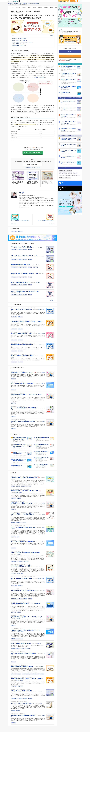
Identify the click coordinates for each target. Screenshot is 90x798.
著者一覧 (29, 7)
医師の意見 (13, 498)
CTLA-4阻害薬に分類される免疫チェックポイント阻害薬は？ (27, 321)
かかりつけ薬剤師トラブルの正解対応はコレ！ (23, 514)
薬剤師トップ (10, 3)
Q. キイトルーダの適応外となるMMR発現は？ (23, 383)
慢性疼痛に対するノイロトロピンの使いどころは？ (24, 491)
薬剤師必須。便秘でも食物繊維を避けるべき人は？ (24, 273)
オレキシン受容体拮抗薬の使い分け (20, 282)
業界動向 (75, 173)
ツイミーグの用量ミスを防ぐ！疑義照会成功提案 (24, 477)
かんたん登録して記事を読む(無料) (32, 152)
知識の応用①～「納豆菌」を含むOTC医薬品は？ (23, 42)
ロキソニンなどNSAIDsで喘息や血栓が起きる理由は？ (25, 552)
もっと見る (51, 300)
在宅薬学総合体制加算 (26, 674)
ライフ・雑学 (14, 231)
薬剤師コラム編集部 (41, 333)
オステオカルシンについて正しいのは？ (21, 309)
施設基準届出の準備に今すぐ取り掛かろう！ (23, 666)
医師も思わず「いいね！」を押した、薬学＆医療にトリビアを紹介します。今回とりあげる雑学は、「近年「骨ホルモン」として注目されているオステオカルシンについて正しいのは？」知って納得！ (28, 313)
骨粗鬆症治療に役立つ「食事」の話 (20, 264)
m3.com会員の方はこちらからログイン (33, 167)
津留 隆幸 (41, 666)
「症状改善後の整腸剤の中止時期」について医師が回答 (25, 603)
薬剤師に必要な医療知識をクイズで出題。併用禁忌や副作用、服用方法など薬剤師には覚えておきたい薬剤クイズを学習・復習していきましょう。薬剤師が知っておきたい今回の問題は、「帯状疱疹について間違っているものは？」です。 (28, 375)
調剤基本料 (35, 674)
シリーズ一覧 (24, 7)
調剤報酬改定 (41, 674)
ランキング (18, 7)
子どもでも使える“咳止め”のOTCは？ (21, 643)
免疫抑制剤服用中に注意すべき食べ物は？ (22, 344)
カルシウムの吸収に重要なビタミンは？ (21, 333)
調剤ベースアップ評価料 (16, 674)
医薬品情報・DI (14, 249)
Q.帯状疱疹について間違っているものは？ (22, 372)
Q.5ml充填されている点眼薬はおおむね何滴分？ (24, 421)
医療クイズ (40, 7)
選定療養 (34, 7)
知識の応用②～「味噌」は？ (19, 43)
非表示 (51, 35)
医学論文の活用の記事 (39, 77)
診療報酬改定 (46, 7)
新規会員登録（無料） (32, 164)
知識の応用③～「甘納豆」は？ (19, 45)
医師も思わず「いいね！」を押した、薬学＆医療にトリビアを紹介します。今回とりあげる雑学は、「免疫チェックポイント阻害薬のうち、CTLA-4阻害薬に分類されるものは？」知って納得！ (28, 325)
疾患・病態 (35, 267)
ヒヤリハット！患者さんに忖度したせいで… (23, 703)
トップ (13, 7)
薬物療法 (19, 612)
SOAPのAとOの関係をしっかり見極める (22, 566)
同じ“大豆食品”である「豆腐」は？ (20, 40)
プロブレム (13, 573)
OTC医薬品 (28, 648)
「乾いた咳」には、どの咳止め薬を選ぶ (21, 247)
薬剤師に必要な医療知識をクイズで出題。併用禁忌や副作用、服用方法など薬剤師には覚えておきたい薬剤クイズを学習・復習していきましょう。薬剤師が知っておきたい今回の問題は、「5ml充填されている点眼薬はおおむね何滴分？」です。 (28, 425)
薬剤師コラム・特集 (17, 3)
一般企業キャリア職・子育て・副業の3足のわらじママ (25, 630)
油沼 (41, 703)
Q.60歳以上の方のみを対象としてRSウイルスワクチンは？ (26, 394)
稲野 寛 (43, 383)
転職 (18, 536)
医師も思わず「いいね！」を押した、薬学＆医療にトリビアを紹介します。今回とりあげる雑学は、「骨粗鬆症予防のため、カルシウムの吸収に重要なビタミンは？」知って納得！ (28, 336)
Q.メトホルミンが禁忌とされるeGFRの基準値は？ (24, 408)
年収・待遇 (13, 536)
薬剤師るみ (13, 479)
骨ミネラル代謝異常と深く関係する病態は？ (23, 355)
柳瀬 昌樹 (43, 372)
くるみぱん (19, 554)
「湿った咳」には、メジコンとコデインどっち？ (24, 256)
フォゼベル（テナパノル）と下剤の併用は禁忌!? (24, 590)
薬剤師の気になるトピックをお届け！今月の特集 (31, 3)
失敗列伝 (18, 710)
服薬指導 (51, 7)
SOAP (18, 573)
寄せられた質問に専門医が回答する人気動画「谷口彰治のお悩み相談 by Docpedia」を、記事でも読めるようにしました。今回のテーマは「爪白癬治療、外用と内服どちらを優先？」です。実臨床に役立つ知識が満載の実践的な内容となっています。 (28, 495)
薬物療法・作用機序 (23, 249)
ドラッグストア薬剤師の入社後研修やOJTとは (23, 527)
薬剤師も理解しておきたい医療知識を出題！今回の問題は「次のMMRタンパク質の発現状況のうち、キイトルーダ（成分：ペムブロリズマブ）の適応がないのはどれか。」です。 (28, 386)
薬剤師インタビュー (15, 638)
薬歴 (56, 7)
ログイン (80, 1)
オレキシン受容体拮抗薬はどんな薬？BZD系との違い (25, 291)
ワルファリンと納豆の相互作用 (19, 38)
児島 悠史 (40, 247)
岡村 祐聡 (40, 566)
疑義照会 (18, 486)
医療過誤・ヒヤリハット (26, 486)
